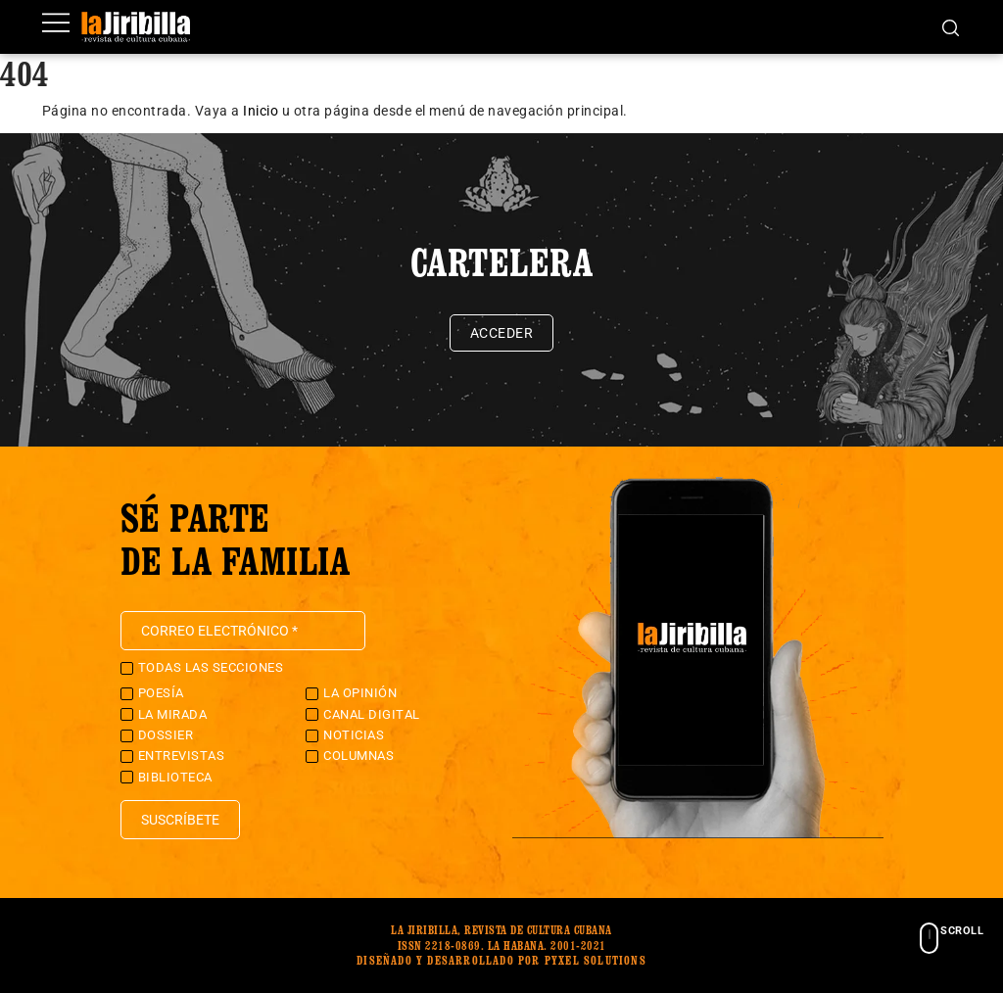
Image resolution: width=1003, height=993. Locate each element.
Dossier (166, 735)
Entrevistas (181, 755)
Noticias (353, 735)
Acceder (502, 333)
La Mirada (173, 714)
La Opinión (360, 693)
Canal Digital (371, 714)
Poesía (161, 693)
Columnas (358, 755)
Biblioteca (175, 777)
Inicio (260, 110)
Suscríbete (180, 820)
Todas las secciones (211, 667)
